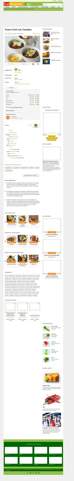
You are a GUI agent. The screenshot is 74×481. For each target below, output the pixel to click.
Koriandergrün (13, 157)
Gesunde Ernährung (23, 6)
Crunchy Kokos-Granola (35, 315)
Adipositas (15, 278)
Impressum (26, 469)
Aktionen (53, 6)
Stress (7, 292)
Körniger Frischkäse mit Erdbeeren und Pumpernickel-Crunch (10, 314)
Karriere (11, 469)
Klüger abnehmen (34, 6)
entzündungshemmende (11, 281)
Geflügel (11, 295)
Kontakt (19, 469)
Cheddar (20, 155)
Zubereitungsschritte (10, 180)
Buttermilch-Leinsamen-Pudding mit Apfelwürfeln (22, 314)
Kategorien (8, 470)
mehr (38, 95)
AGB (22, 469)
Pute (6, 275)
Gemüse (17, 295)
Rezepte (14, 6)
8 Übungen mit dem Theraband (51, 428)
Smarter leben (44, 6)
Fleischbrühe (13, 145)
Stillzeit (33, 289)
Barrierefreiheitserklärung (49, 469)
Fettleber (32, 281)
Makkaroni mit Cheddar (56, 52)
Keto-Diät (34, 224)
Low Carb (37, 275)
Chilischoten (15, 136)
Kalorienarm (31, 275)
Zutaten (7, 125)
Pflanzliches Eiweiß (22, 244)
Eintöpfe (35, 295)
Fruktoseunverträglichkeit (11, 284)
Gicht (35, 284)
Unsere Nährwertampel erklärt (16, 107)
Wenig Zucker (8, 278)
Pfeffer (11, 149)
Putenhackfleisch (14, 139)
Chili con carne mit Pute (56, 46)
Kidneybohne (8, 167)
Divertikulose (35, 278)
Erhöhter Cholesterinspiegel (23, 281)
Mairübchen (53, 334)
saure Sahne (12, 153)
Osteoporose (8, 289)
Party (37, 292)
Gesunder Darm (21, 284)
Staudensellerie (13, 134)
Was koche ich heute (11, 264)
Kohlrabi (53, 349)
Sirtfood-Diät (11, 275)
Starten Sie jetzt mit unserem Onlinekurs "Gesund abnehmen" (52, 155)
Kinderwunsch (15, 287)
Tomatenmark (13, 143)
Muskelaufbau (36, 287)
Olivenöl (11, 141)
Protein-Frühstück (33, 244)
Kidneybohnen (13, 151)
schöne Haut (28, 289)
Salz (11, 147)
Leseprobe (45, 134)
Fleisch (7, 295)
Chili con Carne (24, 292)
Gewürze (30, 295)
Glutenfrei (25, 275)
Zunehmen (17, 292)
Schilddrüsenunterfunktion (18, 289)
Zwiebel (11, 130)
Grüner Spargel (54, 326)
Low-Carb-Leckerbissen (52, 234)
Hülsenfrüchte (23, 295)
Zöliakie (11, 292)
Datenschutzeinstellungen (39, 469)
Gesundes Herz (29, 284)
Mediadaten (57, 469)
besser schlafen (22, 278)
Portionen (35, 127)
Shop (59, 6)
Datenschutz (30, 469)
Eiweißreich (11, 244)
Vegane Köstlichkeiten (52, 276)
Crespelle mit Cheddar (55, 60)
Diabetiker (29, 278)
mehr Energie (29, 287)
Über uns (7, 469)
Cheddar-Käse (46, 385)
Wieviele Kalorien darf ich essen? (22, 83)
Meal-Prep (33, 264)
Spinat (52, 357)
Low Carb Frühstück (11, 224)
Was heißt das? (18, 72)
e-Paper (59, 134)
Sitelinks (15, 469)
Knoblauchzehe (13, 132)
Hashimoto (8, 287)
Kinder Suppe (31, 292)
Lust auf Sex (21, 287)
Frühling (7, 6)
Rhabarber (53, 342)
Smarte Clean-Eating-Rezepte (51, 255)
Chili (44, 407)
